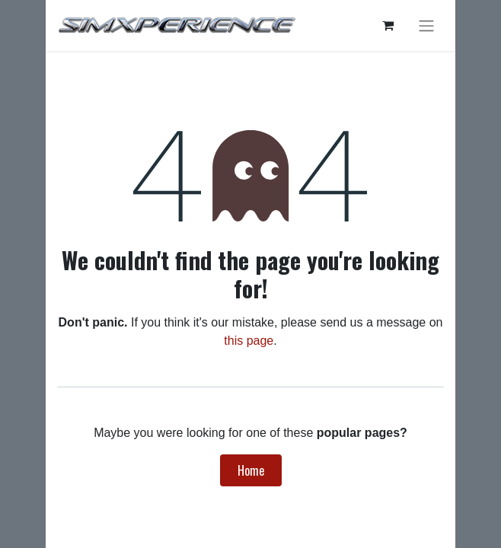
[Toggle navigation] (426, 25)
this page (248, 340)
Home (251, 470)
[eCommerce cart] (387, 25)
